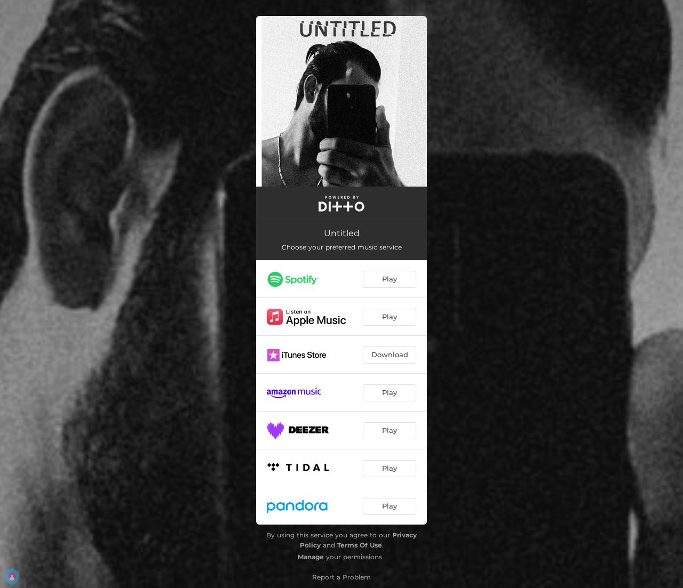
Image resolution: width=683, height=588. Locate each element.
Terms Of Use (359, 545)
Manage (311, 557)
